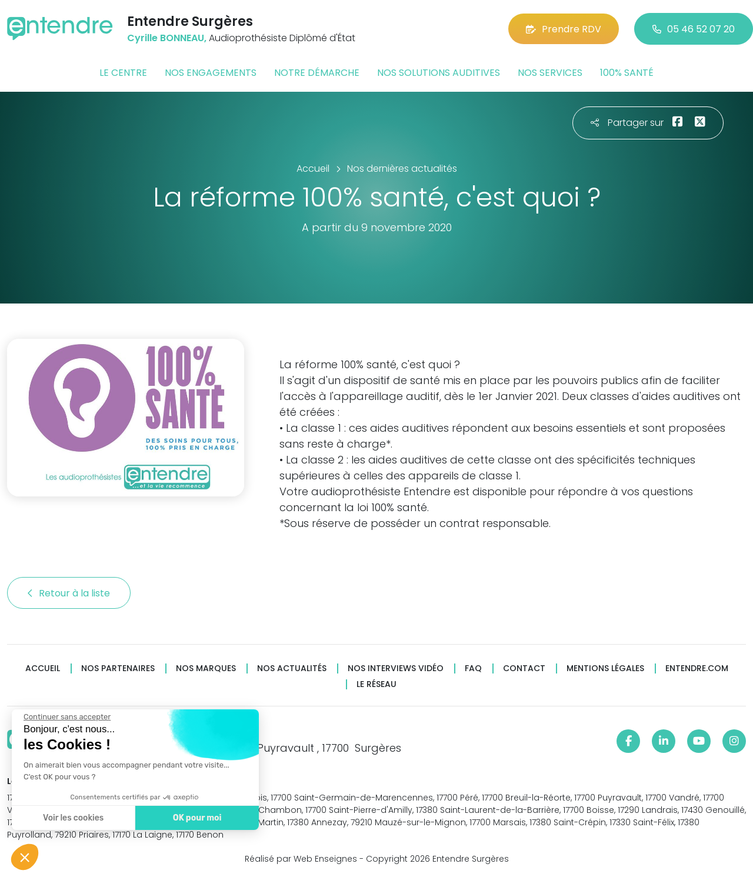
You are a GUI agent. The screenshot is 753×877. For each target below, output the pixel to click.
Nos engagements (210, 72)
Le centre (123, 72)
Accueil (42, 668)
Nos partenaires (118, 668)
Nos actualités (291, 668)
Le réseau (376, 684)
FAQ (473, 668)
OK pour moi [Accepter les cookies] (195, 818)
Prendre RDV (563, 29)
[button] (25, 857)
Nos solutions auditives (438, 72)
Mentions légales (605, 668)
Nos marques (206, 668)
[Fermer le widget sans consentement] (65, 717)
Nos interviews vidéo (396, 668)
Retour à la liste (68, 593)
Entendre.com (696, 668)
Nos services (550, 72)
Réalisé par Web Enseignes (301, 859)
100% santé (627, 72)
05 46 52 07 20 (693, 29)
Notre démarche (316, 72)
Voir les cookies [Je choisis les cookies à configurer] (72, 818)
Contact (524, 668)
